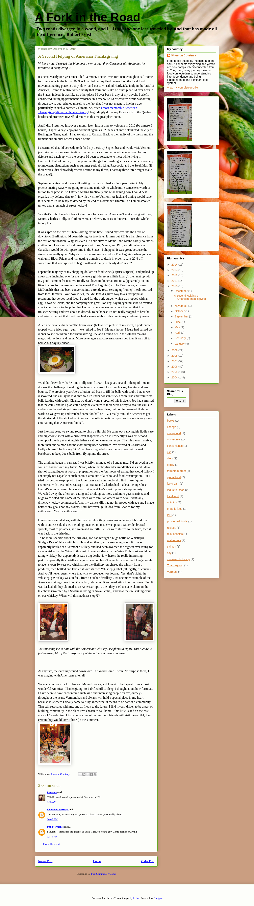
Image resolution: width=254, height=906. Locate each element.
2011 (174, 280)
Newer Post (45, 861)
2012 (174, 275)
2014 (174, 264)
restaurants (174, 540)
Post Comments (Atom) (103, 873)
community (174, 439)
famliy (170, 464)
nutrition (172, 502)
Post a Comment (51, 843)
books (170, 420)
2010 (174, 286)
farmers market (176, 471)
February (181, 338)
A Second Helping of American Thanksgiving (190, 297)
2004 (174, 377)
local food (173, 496)
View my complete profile (182, 87)
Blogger (158, 897)
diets (170, 458)
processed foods (177, 521)
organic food (174, 508)
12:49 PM (52, 836)
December (181, 290)
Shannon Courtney (57, 809)
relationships (175, 533)
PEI (169, 515)
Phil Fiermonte (55, 826)
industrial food (175, 490)
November (181, 305)
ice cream (173, 483)
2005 (174, 371)
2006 (174, 366)
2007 (174, 361)
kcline (136, 897)
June (178, 322)
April (178, 332)
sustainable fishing (178, 559)
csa (169, 452)
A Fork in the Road (87, 17)
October (180, 311)
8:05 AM (51, 801)
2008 (174, 355)
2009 (174, 350)
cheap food (174, 433)
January (180, 343)
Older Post (147, 861)
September (182, 316)
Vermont (172, 571)
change (171, 427)
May (178, 327)
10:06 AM (52, 819)
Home (97, 861)
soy (169, 552)
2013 (174, 270)
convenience (175, 445)
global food (174, 477)
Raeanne (52, 792)
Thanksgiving (175, 565)
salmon (171, 546)
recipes (171, 527)
